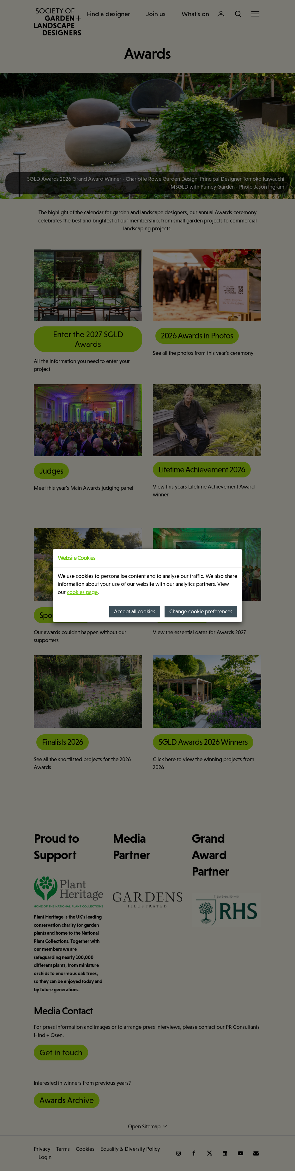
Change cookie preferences (200, 612)
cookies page (82, 592)
